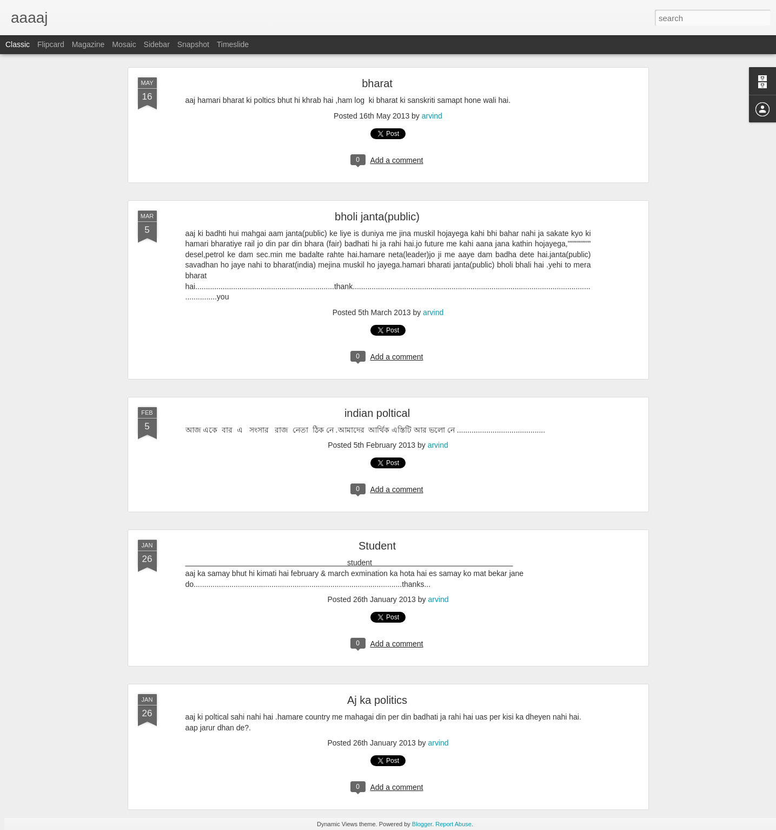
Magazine (88, 44)
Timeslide (233, 44)
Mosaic (124, 44)
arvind (432, 116)
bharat (377, 83)
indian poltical (377, 413)
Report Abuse (453, 824)
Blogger (422, 824)
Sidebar (157, 44)
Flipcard (50, 44)
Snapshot (193, 44)
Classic (17, 44)
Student (377, 546)
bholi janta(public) (377, 217)
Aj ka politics (377, 700)
